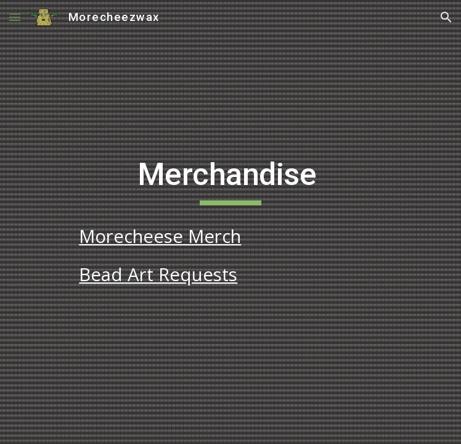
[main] (230, 180)
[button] (15, 17)
